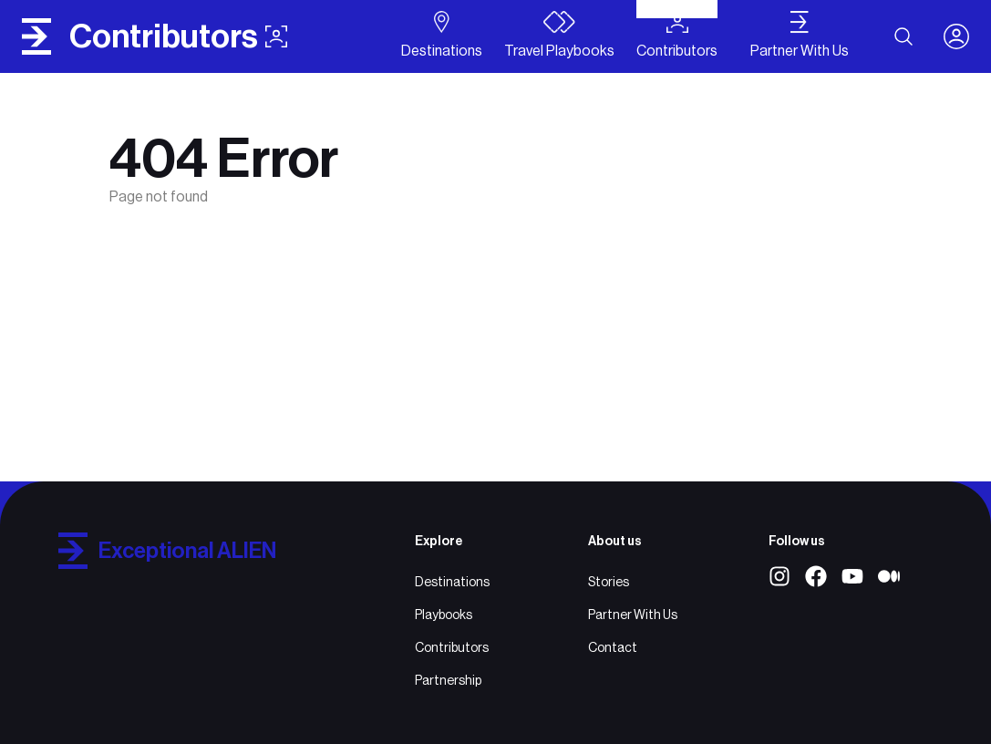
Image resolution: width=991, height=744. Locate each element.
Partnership (448, 680)
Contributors (452, 647)
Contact (612, 647)
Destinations (452, 581)
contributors (178, 36)
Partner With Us (632, 614)
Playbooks (443, 614)
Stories (608, 581)
